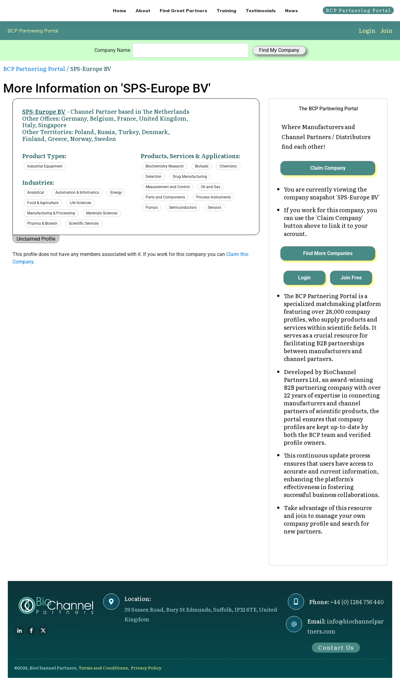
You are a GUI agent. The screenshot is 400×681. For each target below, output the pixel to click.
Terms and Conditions (103, 667)
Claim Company (328, 168)
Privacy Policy (146, 667)
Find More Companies (327, 253)
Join (386, 30)
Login (367, 30)
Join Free (351, 278)
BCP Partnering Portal (33, 31)
